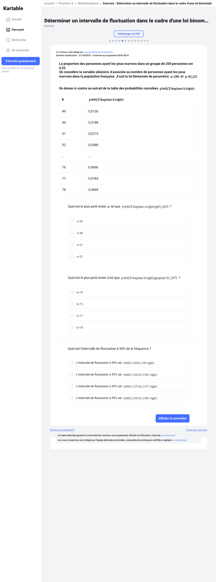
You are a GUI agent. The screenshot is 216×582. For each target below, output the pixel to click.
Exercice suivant (196, 430)
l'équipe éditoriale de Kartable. (98, 52)
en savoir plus (168, 435)
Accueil (14, 19)
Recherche (16, 40)
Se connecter (17, 50)
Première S (66, 3)
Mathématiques (88, 3)
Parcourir (15, 30)
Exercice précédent (62, 430)
